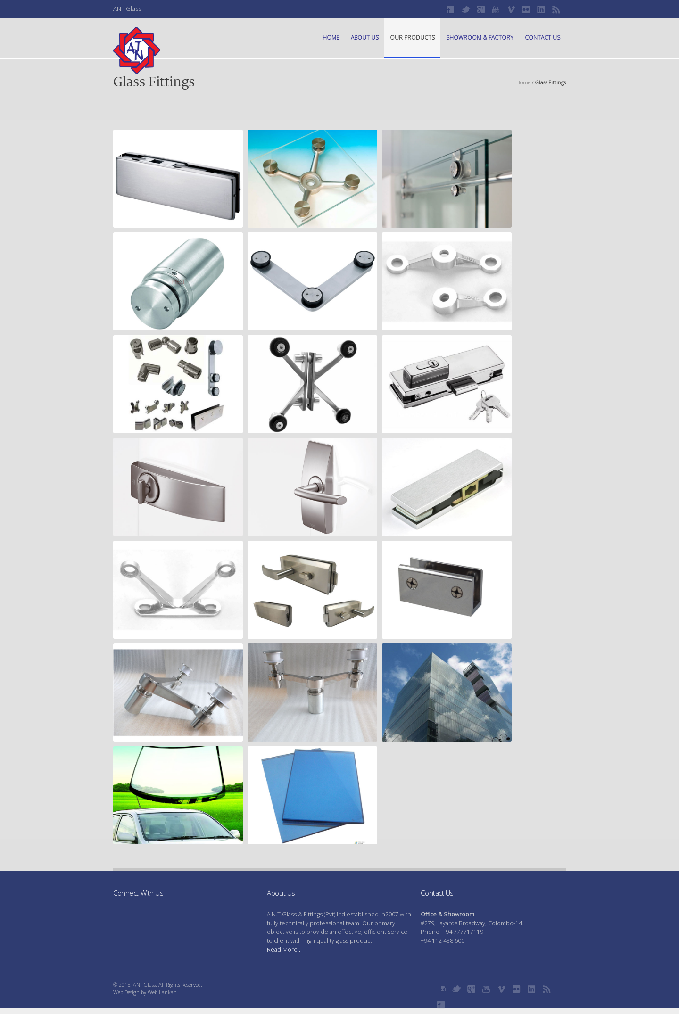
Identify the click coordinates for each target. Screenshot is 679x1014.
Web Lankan (162, 992)
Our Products (412, 37)
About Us (365, 37)
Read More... (284, 950)
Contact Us (542, 37)
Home (331, 37)
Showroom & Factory (479, 37)
